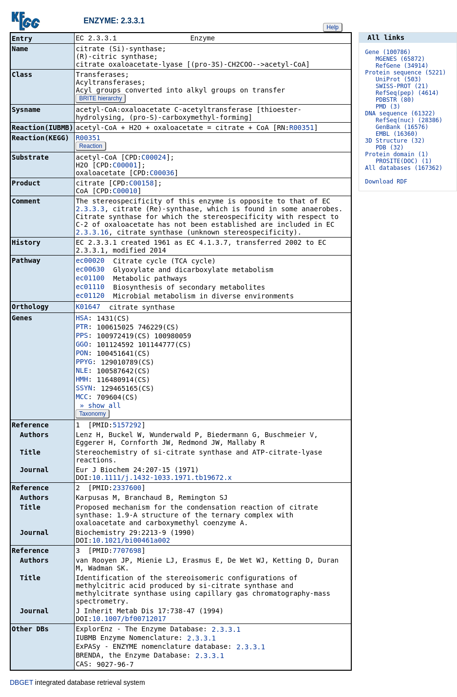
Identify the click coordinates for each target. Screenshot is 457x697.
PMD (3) (388, 106)
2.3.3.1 (226, 630)
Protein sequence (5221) (405, 72)
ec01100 (90, 279)
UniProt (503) (398, 79)
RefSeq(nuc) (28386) (409, 120)
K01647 (88, 308)
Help (332, 27)
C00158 (141, 184)
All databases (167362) (403, 168)
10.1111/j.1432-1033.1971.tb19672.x (162, 478)
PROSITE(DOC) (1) (404, 161)
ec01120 (90, 296)
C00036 (162, 174)
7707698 (127, 551)
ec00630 (90, 270)
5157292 (127, 426)
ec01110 (90, 288)
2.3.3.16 (92, 233)
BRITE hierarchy (100, 99)
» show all (98, 406)
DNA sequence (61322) (400, 113)
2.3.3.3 (90, 210)
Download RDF (386, 181)
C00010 (125, 192)
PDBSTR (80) (395, 99)
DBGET (21, 683)
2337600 (127, 489)
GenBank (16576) (402, 127)
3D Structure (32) (395, 140)
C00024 (153, 158)
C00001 (125, 166)
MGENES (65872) (400, 58)
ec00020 (90, 261)
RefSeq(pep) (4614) (407, 93)
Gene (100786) (388, 52)
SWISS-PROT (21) (402, 86)
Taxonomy (92, 414)
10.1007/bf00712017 (129, 620)
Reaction (90, 147)
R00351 (301, 128)
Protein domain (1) (396, 154)
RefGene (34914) (402, 65)
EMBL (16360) (397, 133)
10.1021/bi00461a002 (131, 541)
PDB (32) (390, 147)
